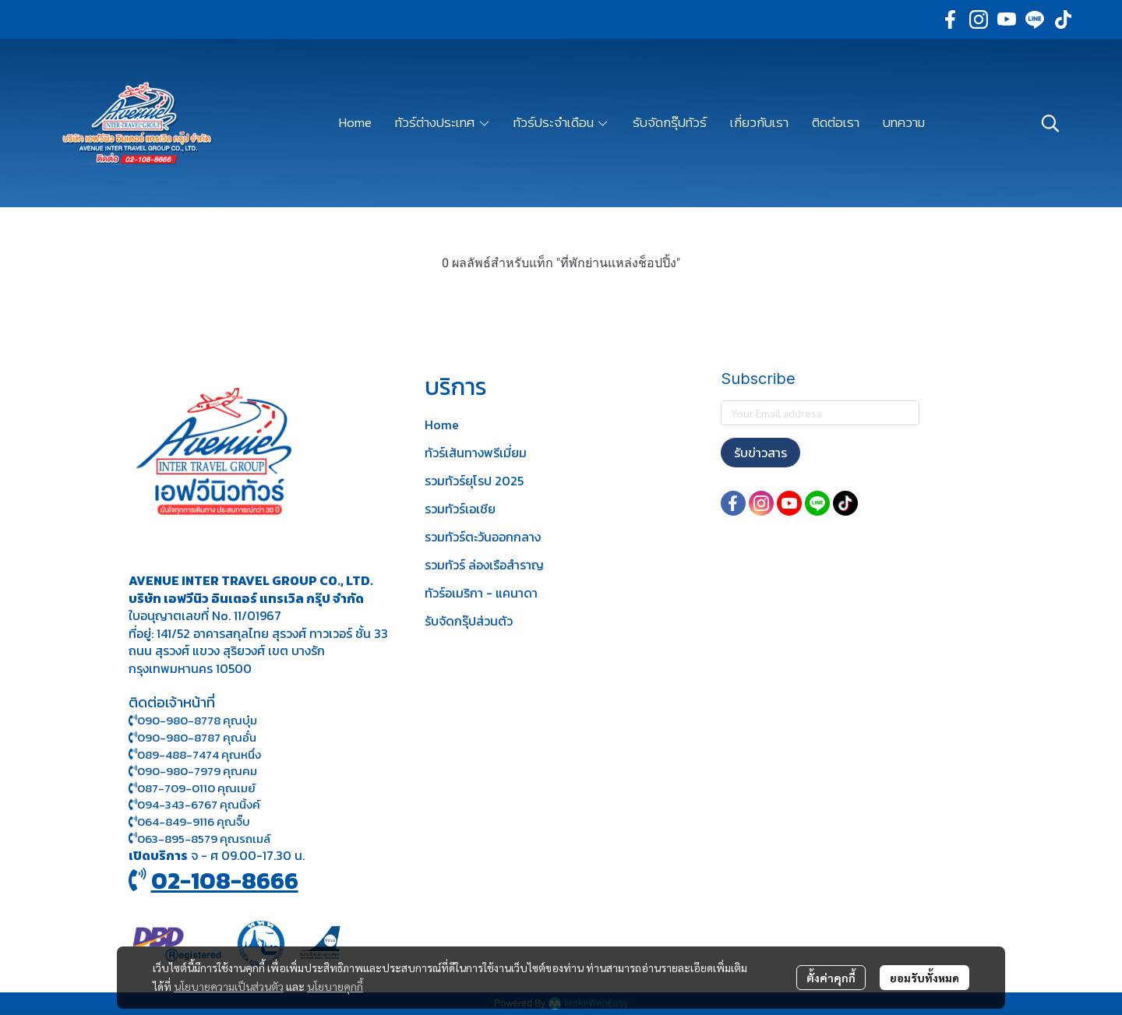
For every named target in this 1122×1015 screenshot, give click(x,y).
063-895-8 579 (177, 839)
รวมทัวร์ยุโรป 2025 (474, 480)
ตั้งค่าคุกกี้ (831, 978)
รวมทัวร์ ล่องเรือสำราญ (484, 564)
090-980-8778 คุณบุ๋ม (193, 720)
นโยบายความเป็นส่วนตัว (229, 986)
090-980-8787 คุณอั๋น (196, 737)
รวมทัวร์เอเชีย (460, 508)
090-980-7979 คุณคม (197, 771)
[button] (1050, 123)
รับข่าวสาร (760, 452)
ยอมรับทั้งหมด (924, 978)
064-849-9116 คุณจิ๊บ (189, 821)
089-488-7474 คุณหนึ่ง (195, 754)
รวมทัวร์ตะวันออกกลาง (483, 536)
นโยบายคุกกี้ (335, 986)
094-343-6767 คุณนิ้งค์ (194, 804)
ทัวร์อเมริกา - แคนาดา (481, 592)
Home (442, 424)
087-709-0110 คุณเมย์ (196, 788)
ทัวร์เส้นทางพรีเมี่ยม (476, 452)
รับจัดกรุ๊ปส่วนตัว (469, 620)
